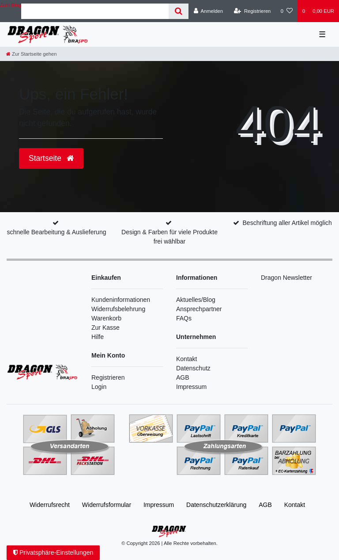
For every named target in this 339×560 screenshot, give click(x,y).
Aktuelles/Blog (195, 299)
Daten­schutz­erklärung (216, 504)
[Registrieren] (252, 11)
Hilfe (97, 336)
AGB (182, 377)
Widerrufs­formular (106, 504)
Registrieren (107, 377)
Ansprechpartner (199, 308)
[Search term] (95, 11)
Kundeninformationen (120, 299)
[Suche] (178, 11)
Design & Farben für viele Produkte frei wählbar (169, 237)
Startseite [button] (51, 158)
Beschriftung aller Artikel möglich (287, 222)
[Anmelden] (208, 11)
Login (98, 386)
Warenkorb (106, 318)
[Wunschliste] (287, 11)
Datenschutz (193, 368)
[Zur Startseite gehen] (31, 54)
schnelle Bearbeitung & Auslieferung (56, 232)
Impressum (191, 386)
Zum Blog (10, 5)
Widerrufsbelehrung (118, 308)
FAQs (184, 318)
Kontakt (186, 358)
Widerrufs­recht (50, 504)
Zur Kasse (105, 327)
